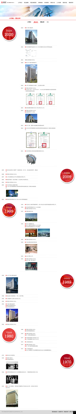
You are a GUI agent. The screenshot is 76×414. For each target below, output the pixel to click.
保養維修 (40, 2)
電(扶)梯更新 (33, 2)
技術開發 (46, 2)
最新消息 (65, 2)
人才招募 (59, 2)
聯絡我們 (71, 2)
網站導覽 (72, 411)
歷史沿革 (36, 22)
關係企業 (42, 22)
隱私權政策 (54, 411)
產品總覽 (26, 2)
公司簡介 (20, 2)
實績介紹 (52, 2)
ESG (48, 22)
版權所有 (61, 411)
